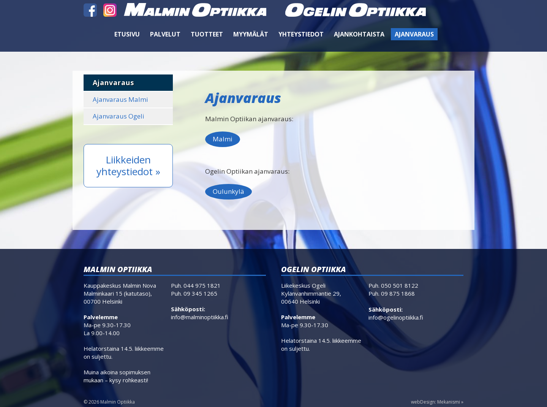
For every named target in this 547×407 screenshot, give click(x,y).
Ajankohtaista (359, 34)
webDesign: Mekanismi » (437, 402)
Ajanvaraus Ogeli (118, 116)
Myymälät (250, 34)
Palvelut (165, 34)
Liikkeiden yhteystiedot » (128, 165)
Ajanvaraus (414, 34)
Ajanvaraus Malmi (120, 99)
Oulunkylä (228, 191)
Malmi (222, 139)
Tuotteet (207, 34)
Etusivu (127, 34)
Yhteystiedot (301, 34)
